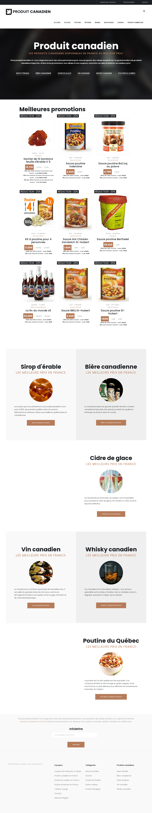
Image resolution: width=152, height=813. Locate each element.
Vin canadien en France (41, 605)
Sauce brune (75, 160)
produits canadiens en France (33, 721)
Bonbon (38, 155)
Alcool (67, 22)
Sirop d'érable (22, 73)
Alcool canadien (92, 771)
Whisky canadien (124, 789)
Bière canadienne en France (111, 423)
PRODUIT (28, 11)
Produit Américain (135, 22)
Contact (145, 2)
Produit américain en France (66, 784)
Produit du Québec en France (66, 780)
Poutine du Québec (126, 73)
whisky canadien (104, 73)
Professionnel (129, 2)
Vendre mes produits (108, 2)
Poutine (77, 22)
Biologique (109, 22)
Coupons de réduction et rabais (67, 771)
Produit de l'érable (93, 780)
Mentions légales (61, 798)
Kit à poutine (38, 236)
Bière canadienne (43, 73)
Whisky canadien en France (111, 605)
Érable (97, 22)
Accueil (57, 22)
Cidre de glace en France (111, 514)
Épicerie (88, 22)
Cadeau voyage (61, 789)
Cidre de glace (64, 73)
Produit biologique (93, 789)
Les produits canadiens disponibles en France (63, 53)
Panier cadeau (92, 784)
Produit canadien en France (66, 776)
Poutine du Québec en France (111, 697)
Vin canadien (84, 73)
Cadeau (120, 22)
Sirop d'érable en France (41, 423)
